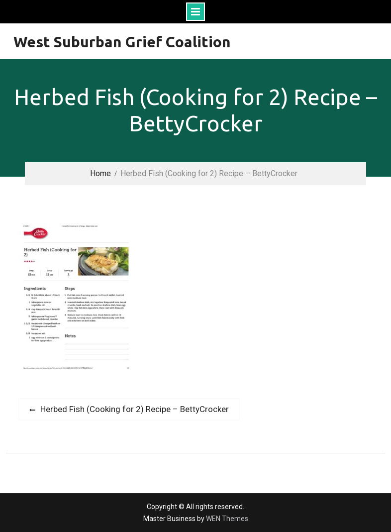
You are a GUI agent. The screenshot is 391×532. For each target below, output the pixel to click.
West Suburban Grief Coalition (122, 41)
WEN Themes (227, 519)
